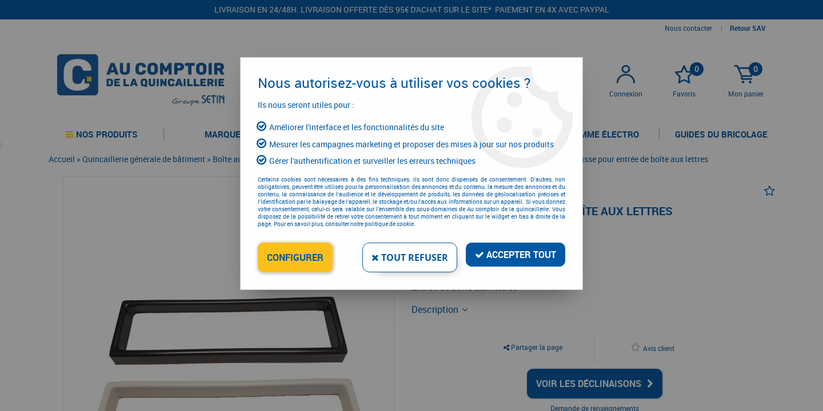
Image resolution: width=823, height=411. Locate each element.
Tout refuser (409, 257)
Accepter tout (515, 254)
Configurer (295, 257)
